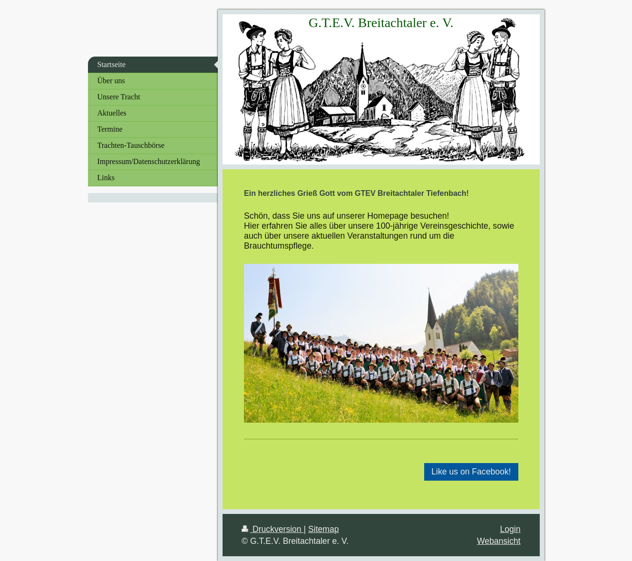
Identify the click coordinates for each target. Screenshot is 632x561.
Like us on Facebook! (471, 471)
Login (510, 529)
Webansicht (499, 541)
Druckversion (272, 529)
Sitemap (323, 529)
